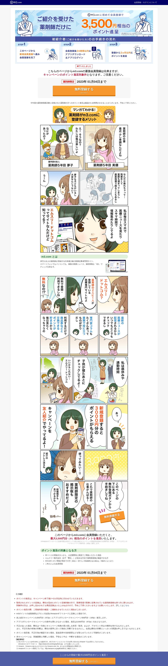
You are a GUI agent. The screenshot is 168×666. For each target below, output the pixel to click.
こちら (126, 605)
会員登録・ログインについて (145, 2)
